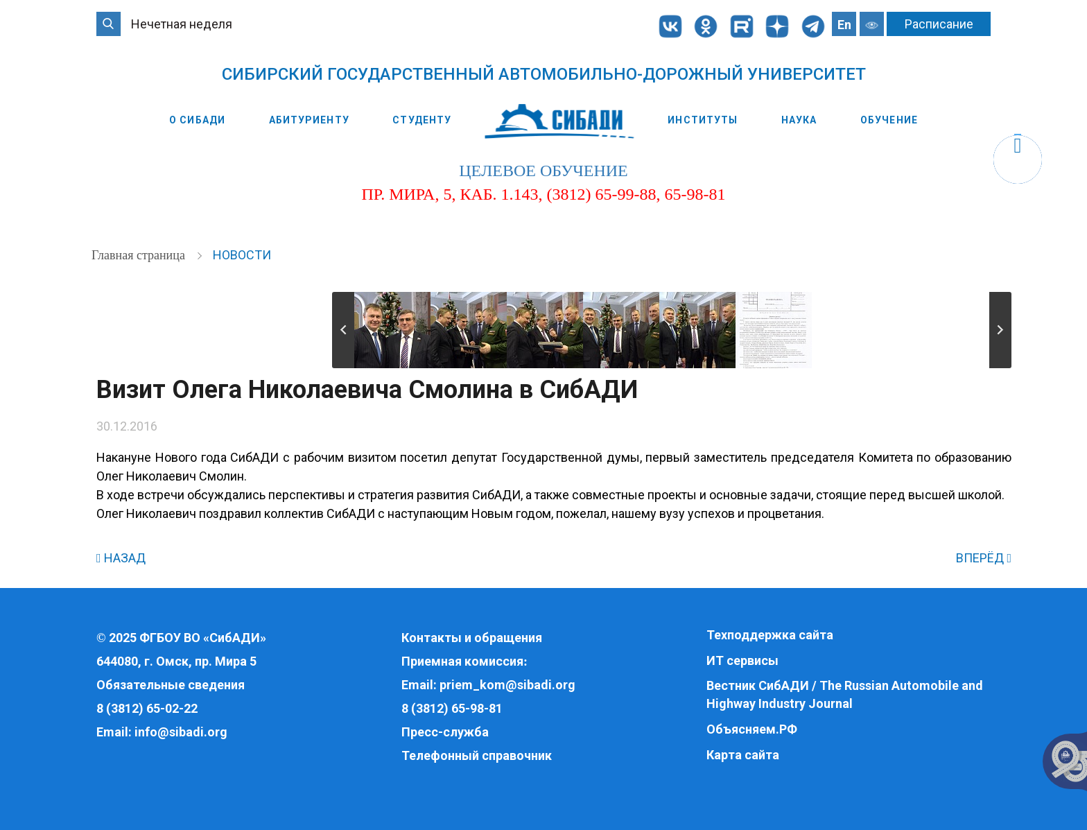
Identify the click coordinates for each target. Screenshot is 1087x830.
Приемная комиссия (462, 661)
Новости (242, 255)
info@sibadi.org (180, 732)
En (844, 24)
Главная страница (140, 255)
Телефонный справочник (476, 755)
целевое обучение (543, 171)
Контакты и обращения (471, 637)
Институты (703, 120)
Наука (799, 120)
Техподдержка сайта (769, 635)
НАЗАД (121, 558)
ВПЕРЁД (983, 558)
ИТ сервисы (742, 660)
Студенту (421, 120)
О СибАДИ (197, 120)
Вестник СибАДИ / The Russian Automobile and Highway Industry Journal (844, 694)
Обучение (889, 120)
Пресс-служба (445, 732)
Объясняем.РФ (751, 729)
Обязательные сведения (170, 684)
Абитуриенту (309, 120)
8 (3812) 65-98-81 (452, 708)
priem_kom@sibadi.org (507, 684)
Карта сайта (742, 754)
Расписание (939, 24)
